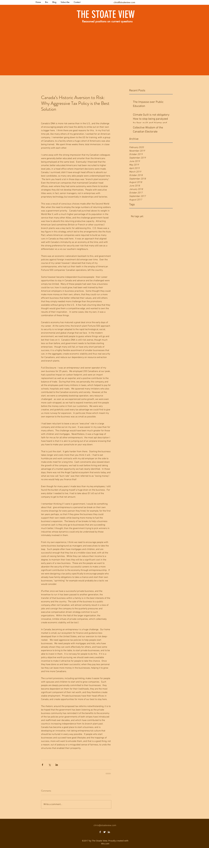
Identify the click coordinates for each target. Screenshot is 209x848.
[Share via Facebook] (42, 764)
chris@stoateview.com (124, 2)
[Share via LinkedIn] (56, 764)
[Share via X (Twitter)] (49, 764)
